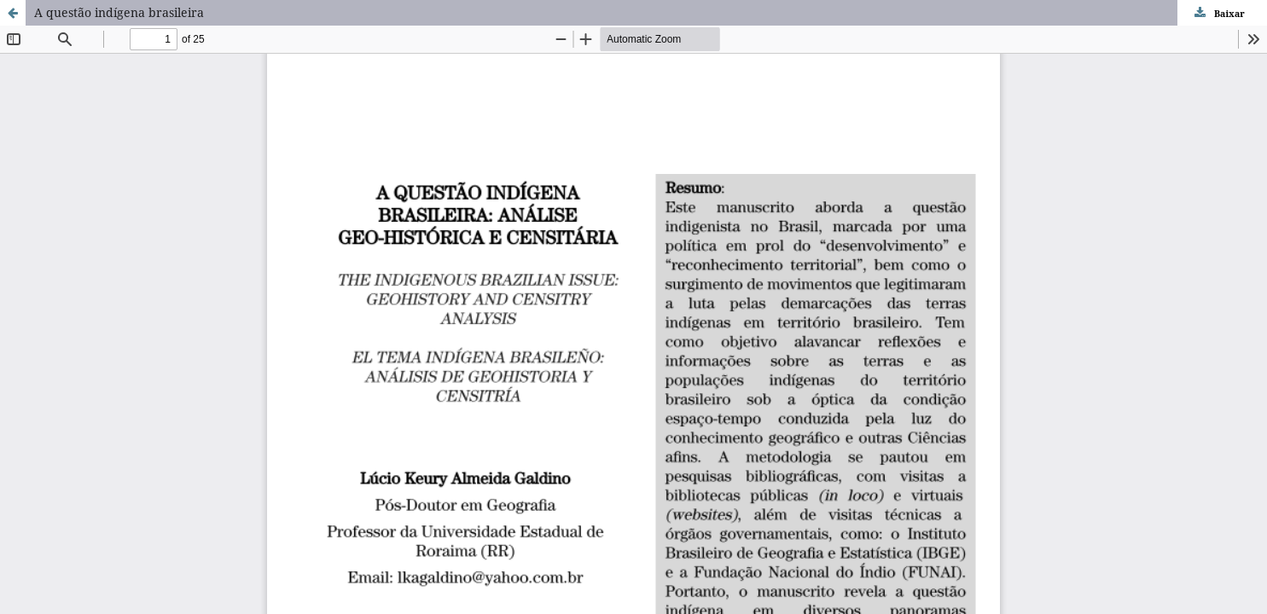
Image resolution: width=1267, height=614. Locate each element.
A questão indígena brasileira (119, 12)
